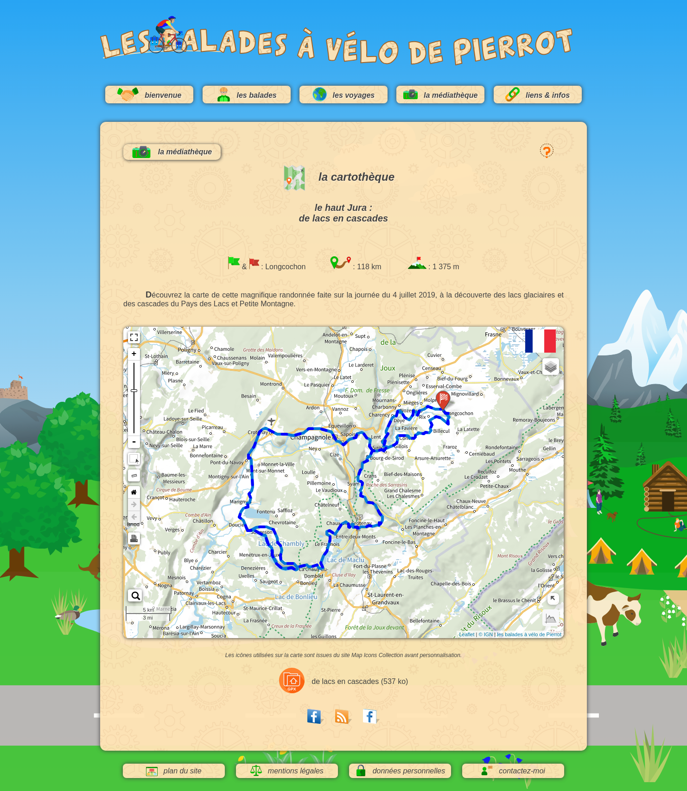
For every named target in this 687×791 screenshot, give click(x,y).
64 (258, 522)
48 (266, 531)
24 (329, 426)
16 (372, 444)
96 (363, 477)
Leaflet (466, 634)
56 (284, 564)
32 (264, 424)
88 (372, 521)
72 (299, 562)
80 (328, 529)
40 (251, 486)
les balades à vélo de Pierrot (529, 634)
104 (397, 440)
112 (436, 413)
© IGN (485, 634)
